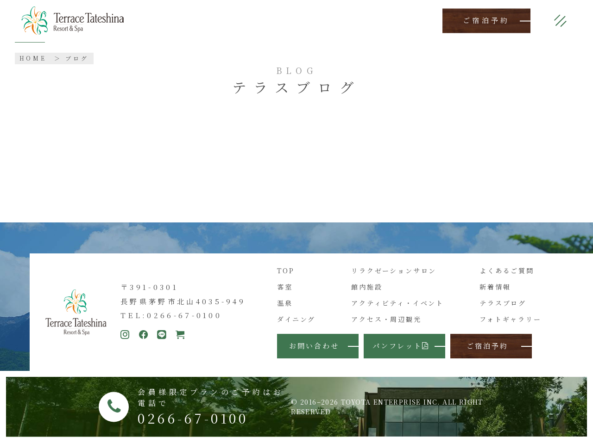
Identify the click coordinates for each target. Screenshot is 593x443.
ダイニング (296, 319)
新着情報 (495, 286)
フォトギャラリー (510, 319)
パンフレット (400, 346)
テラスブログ (502, 303)
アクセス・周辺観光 (386, 319)
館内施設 (366, 286)
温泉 (285, 303)
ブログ (77, 58)
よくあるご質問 (506, 270)
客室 (285, 286)
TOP (285, 270)
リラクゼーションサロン (393, 270)
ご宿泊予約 (486, 20)
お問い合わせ (314, 346)
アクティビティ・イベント (397, 303)
